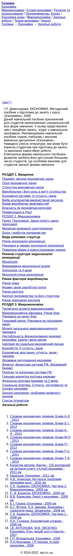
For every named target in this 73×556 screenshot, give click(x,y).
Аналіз (46, 20)
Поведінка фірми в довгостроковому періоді (33, 249)
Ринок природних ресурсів (21, 300)
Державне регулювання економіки (26, 360)
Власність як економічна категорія (26, 208)
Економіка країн (13, 17)
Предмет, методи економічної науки (28, 178)
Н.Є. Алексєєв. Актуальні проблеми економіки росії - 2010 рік (35, 480)
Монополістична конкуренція (23, 274)
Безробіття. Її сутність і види (22, 348)
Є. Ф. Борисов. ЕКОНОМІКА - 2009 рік (37, 493)
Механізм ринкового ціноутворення (27, 228)
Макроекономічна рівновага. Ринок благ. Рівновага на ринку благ (31, 314)
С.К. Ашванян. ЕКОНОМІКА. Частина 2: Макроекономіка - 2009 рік (38, 487)
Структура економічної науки (23, 187)
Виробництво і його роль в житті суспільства (34, 191)
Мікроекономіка (13, 10)
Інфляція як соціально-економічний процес (33, 344)
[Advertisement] (36, 62)
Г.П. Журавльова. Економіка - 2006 (35, 538)
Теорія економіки (26, 20)
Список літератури (15, 400)
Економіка (9, 6)
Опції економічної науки (19, 183)
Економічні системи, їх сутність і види (29, 196)
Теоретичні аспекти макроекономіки (28, 308)
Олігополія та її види (17, 270)
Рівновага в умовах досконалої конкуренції (33, 245)
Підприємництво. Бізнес (43, 13)
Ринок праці (10, 283)
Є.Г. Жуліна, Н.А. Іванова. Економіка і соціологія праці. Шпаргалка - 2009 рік (37, 508)
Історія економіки (39, 10)
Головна (7, 24)
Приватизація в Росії (17, 212)
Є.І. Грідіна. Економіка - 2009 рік (33, 503)
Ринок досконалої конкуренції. (24, 241)
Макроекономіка (39, 17)
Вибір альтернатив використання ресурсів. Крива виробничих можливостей (33, 202)
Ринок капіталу (13, 291)
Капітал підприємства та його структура (30, 296)
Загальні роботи (49, 24)
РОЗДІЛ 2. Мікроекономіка (21, 216)
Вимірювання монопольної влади (26, 266)
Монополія (10, 261)
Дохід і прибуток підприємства (24, 232)
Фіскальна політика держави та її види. (30, 380)
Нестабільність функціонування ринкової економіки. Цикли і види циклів (31, 338)
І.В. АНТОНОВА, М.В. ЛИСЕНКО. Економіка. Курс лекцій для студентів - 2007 (37, 531)
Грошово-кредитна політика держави (28, 376)
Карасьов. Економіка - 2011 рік (32, 475)
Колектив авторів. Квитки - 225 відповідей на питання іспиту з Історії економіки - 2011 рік (40, 469)
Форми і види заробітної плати (24, 287)
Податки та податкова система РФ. (27, 372)
